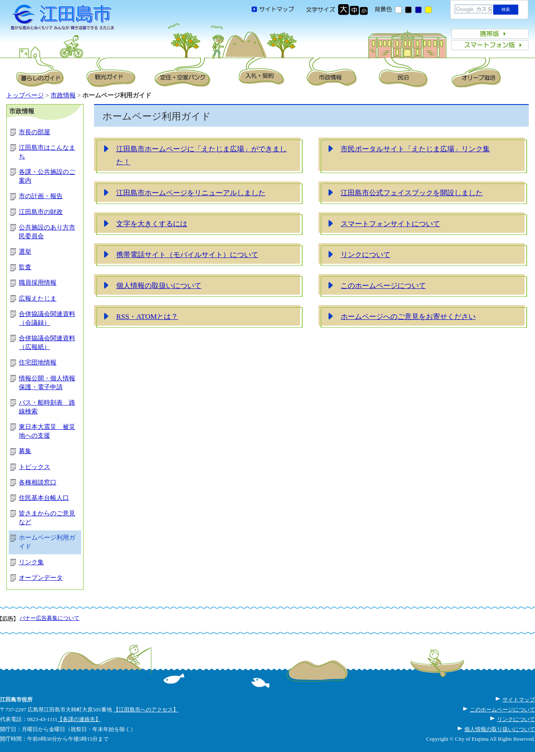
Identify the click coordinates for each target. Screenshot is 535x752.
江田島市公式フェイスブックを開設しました (412, 193)
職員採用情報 (37, 282)
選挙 (25, 251)
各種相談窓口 (37, 482)
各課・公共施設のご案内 (47, 176)
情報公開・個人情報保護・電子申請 (47, 382)
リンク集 (31, 562)
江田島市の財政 (41, 212)
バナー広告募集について (49, 618)
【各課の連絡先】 (79, 719)
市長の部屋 (34, 132)
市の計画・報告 (41, 196)
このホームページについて (383, 285)
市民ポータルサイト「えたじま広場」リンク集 (415, 149)
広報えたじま (37, 298)
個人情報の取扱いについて (158, 285)
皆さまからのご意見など (47, 517)
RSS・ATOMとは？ (147, 316)
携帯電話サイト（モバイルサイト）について (187, 254)
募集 (25, 451)
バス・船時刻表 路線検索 (47, 407)
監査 (25, 267)
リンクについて (365, 254)
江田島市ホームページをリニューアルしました (190, 193)
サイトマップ (518, 699)
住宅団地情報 (37, 362)
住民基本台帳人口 (44, 498)
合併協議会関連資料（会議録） (47, 318)
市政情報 (63, 95)
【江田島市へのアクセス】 (145, 709)
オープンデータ (41, 577)
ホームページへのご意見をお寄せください (408, 316)
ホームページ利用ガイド (47, 542)
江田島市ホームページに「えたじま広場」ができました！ (201, 155)
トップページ (25, 95)
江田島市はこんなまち (47, 152)
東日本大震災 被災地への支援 (47, 431)
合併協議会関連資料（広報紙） (47, 342)
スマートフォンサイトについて (390, 223)
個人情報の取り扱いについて (499, 729)
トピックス (34, 467)
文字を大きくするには (151, 223)
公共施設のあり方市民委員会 (47, 232)
